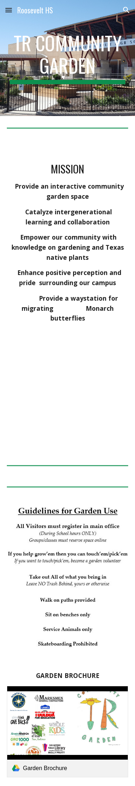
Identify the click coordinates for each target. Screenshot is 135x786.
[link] (68, 731)
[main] (68, 58)
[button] (8, 10)
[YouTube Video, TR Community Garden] (68, 403)
